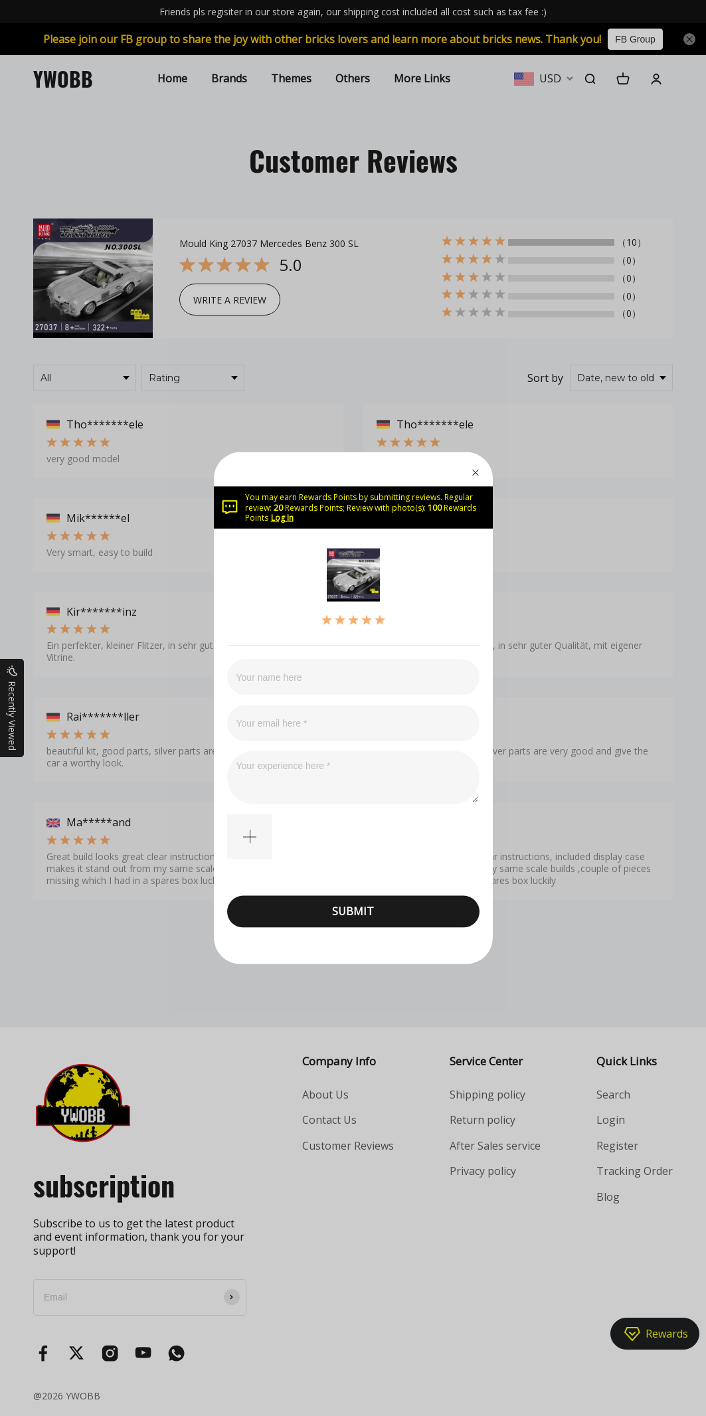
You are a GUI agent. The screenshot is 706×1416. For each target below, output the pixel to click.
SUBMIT (353, 911)
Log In (282, 517)
